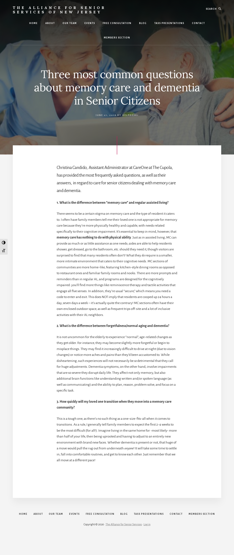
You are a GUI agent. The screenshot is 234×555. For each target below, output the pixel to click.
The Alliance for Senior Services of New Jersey (59, 9)
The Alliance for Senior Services (123, 542)
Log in (147, 542)
